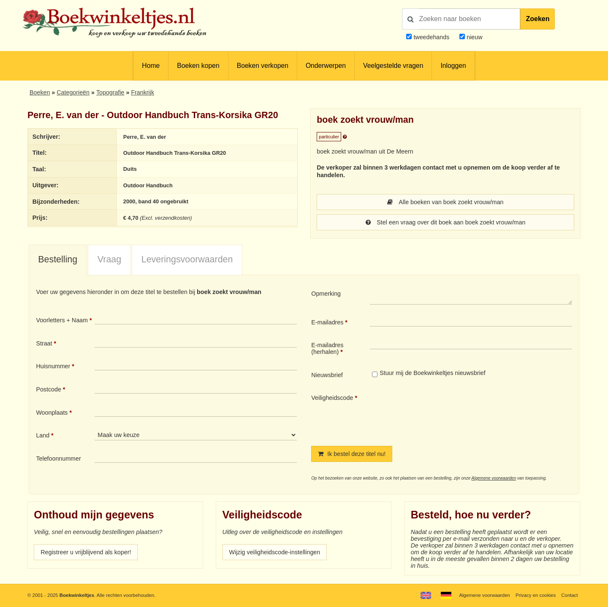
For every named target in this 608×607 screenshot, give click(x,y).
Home (151, 65)
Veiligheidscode (332, 397)
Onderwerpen (326, 65)
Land (42, 435)
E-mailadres (327, 322)
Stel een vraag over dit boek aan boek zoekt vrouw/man (446, 222)
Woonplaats (52, 412)
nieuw (473, 37)
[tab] (58, 260)
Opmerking (326, 293)
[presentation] (440, 413)
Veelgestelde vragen (393, 65)
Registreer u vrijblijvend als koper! (86, 552)
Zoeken (537, 18)
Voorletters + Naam (62, 320)
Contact (569, 595)
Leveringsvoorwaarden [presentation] (187, 259)
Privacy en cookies (536, 595)
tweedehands (431, 37)
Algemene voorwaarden (494, 478)
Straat (44, 343)
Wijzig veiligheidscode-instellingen (274, 552)
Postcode (48, 389)
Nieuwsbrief (327, 375)
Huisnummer (53, 366)
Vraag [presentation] (109, 259)
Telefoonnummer (58, 458)
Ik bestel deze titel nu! (351, 454)
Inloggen (453, 65)
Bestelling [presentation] (57, 259)
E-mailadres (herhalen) (327, 348)
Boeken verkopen (262, 65)
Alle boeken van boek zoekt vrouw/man (445, 202)
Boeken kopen (198, 65)
